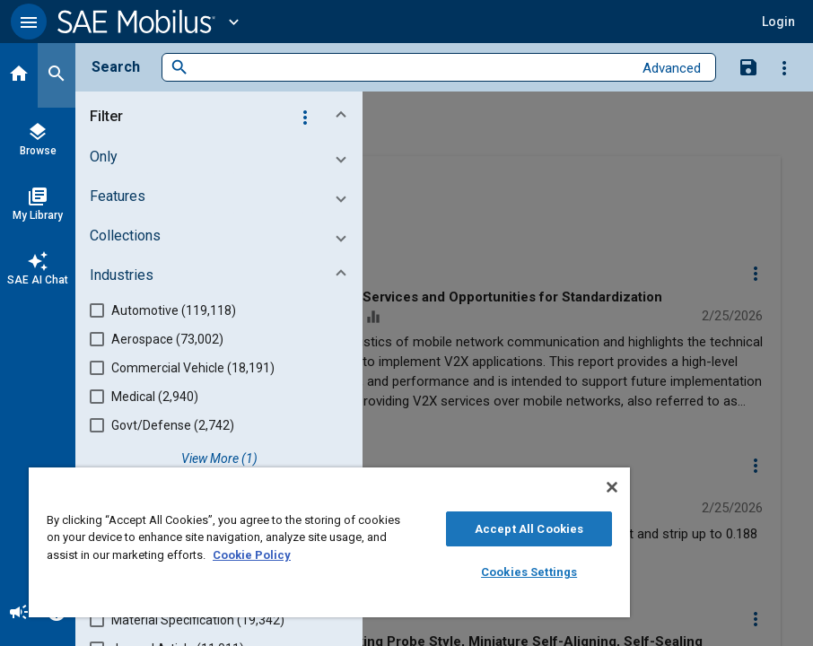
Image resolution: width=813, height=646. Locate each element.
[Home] (19, 75)
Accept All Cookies (529, 529)
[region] (329, 542)
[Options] (784, 67)
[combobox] (410, 67)
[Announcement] (19, 613)
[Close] (612, 487)
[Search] (56, 75)
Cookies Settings (529, 572)
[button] (29, 21)
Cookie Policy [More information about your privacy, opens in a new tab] (252, 555)
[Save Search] (748, 66)
